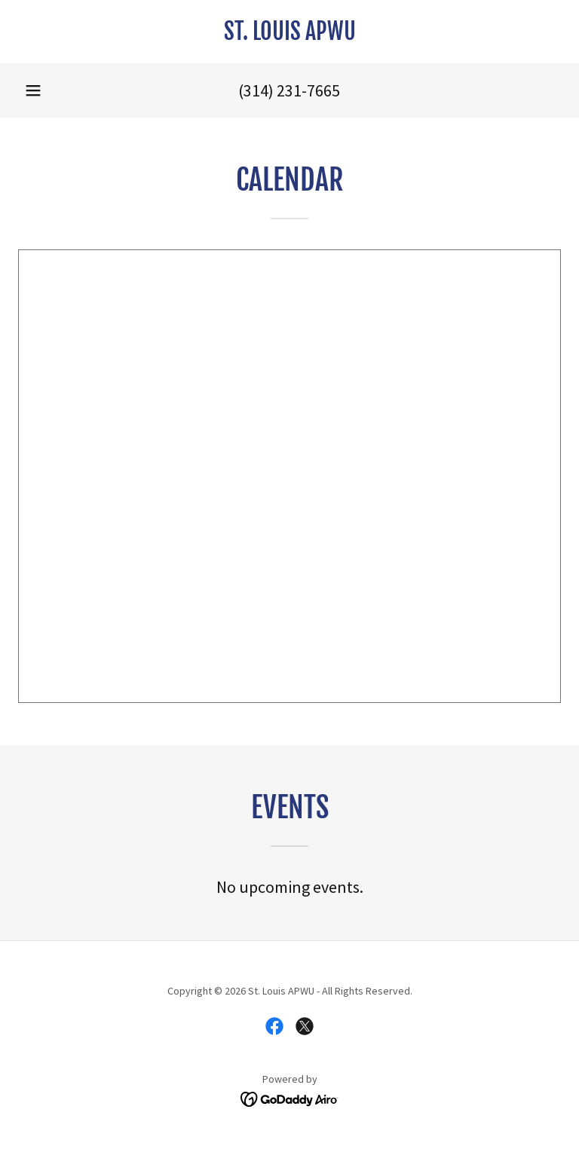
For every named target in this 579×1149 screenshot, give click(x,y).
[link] (289, 35)
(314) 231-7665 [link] (289, 90)
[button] (33, 90)
